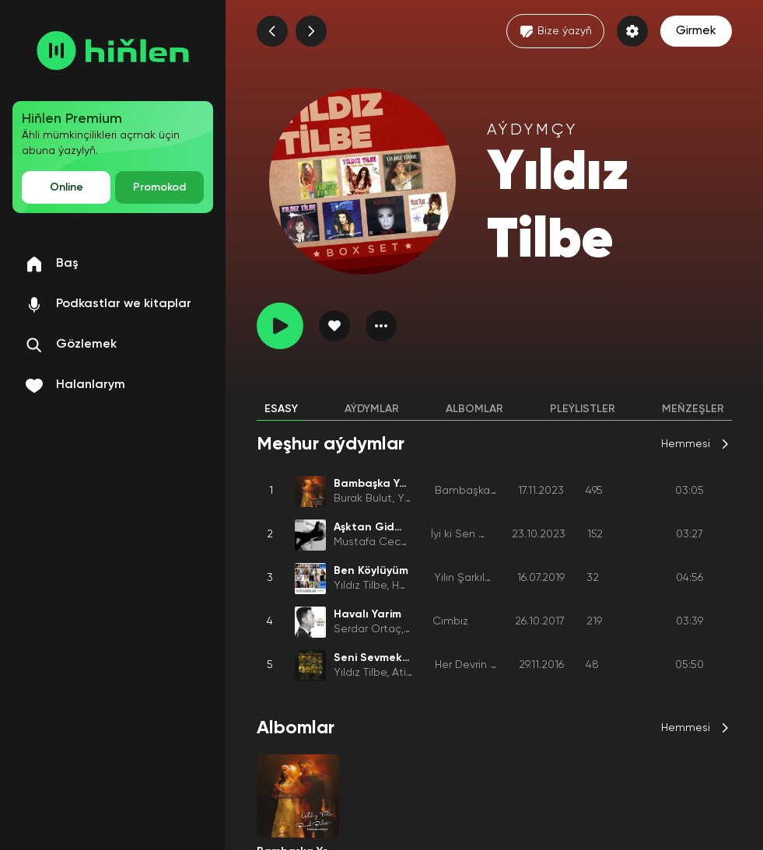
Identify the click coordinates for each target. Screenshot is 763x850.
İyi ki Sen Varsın (470, 534)
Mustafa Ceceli (373, 542)
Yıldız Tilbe (360, 585)
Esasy (281, 409)
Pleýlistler (582, 409)
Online (66, 187)
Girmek (696, 31)
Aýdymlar (372, 409)
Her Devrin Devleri (480, 664)
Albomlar (474, 409)
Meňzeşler (693, 409)
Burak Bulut (363, 498)
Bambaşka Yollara (481, 490)
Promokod (159, 187)
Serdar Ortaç (367, 629)
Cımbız (450, 621)
